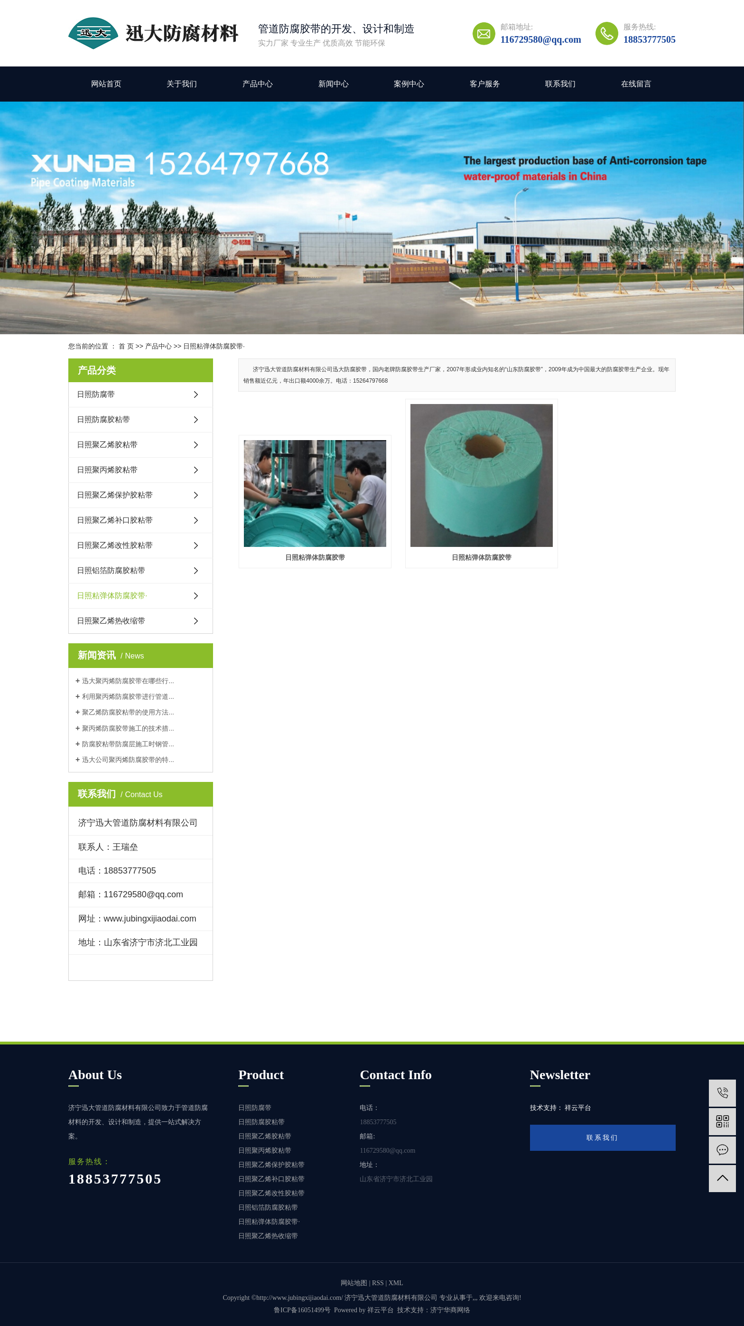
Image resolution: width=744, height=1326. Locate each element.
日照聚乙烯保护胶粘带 (115, 495)
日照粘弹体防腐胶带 (307, 541)
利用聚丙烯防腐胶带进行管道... (128, 696)
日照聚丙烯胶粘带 (107, 470)
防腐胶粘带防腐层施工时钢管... (128, 744)
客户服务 (485, 84)
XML (396, 1283)
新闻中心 (333, 84)
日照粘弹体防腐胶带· (214, 346)
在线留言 (636, 84)
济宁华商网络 (450, 1310)
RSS (378, 1283)
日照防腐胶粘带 (103, 419)
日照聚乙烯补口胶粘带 (115, 520)
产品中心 (257, 84)
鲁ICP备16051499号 (302, 1310)
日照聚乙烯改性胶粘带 (115, 545)
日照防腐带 (96, 394)
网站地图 (354, 1283)
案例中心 (409, 84)
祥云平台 (380, 1310)
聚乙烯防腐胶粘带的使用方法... (128, 712)
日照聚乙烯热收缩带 (111, 621)
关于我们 (182, 84)
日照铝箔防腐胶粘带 (111, 570)
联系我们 (560, 84)
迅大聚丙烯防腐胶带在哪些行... (128, 681)
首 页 (126, 346)
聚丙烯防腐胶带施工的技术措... (128, 728)
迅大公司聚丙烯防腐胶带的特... (128, 759)
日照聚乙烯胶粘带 (107, 445)
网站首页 (106, 84)
